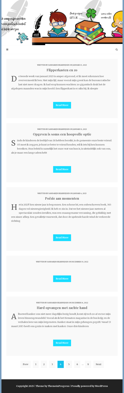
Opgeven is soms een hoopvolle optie (62, 134)
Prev (25, 364)
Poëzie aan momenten (62, 198)
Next (98, 364)
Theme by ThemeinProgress (52, 386)
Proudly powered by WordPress (89, 386)
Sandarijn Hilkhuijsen (58, 65)
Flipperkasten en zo (62, 70)
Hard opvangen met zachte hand (62, 307)
